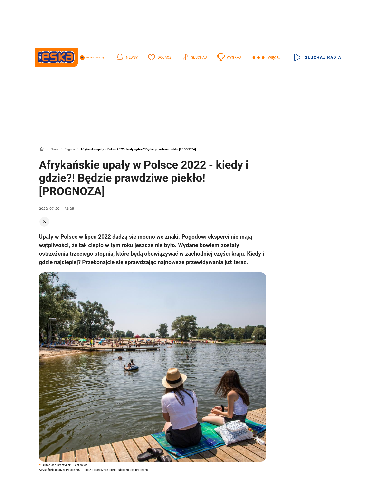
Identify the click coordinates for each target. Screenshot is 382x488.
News (54, 149)
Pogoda (70, 149)
